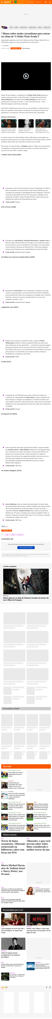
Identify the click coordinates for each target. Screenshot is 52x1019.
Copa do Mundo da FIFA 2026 (15, 2)
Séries (2, 926)
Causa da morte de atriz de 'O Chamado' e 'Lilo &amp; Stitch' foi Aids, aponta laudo (43, 890)
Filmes (7, 534)
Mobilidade (10, 791)
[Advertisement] (38, 901)
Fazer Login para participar (26, 547)
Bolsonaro (11, 781)
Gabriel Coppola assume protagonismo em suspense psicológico (10, 955)
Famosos (37, 887)
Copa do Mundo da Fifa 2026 (14, 770)
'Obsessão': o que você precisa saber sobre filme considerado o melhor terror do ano (38, 845)
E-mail (45, 2)
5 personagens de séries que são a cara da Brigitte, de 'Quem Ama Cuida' (12, 930)
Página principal (8, 2)
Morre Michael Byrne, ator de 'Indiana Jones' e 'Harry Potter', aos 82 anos (13, 870)
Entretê (13, 534)
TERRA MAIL (38, 2)
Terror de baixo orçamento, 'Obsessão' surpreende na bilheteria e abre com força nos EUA (13, 846)
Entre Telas (20, 534)
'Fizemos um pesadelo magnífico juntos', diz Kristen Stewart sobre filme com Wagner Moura (13, 901)
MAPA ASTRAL (31, 2)
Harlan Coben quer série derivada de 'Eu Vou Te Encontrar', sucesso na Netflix (12, 966)
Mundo (35, 802)
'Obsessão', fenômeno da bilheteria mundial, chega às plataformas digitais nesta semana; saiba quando (13, 890)
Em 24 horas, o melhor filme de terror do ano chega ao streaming (17, 976)
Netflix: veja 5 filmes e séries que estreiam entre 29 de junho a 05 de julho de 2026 (39, 930)
